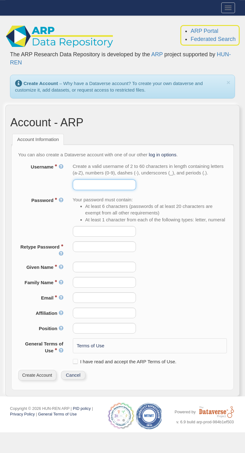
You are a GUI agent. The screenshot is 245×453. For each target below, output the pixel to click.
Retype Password (41, 250)
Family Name (44, 282)
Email (52, 297)
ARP (157, 54)
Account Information (38, 139)
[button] (37, 375)
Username (47, 166)
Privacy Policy (22, 414)
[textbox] (104, 184)
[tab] (38, 139)
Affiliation (49, 313)
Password (47, 200)
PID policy (82, 408)
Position (51, 328)
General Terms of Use (44, 347)
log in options (162, 154)
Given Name (44, 267)
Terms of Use (90, 345)
